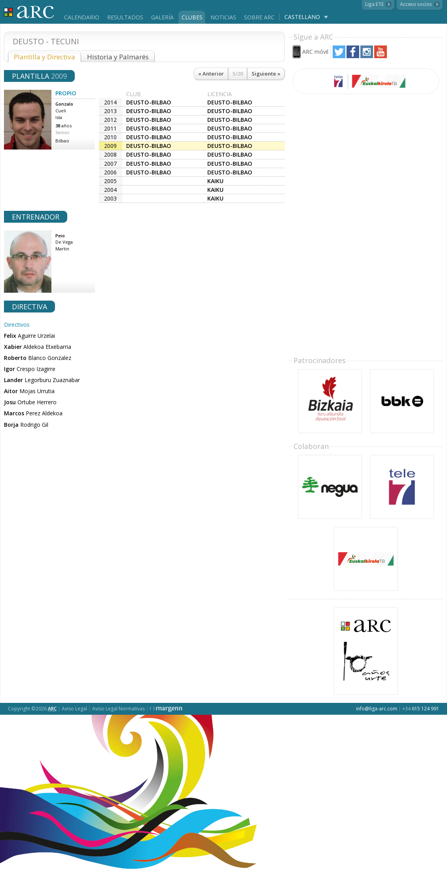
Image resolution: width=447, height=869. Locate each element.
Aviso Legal (74, 708)
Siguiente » (266, 73)
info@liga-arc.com (376, 708)
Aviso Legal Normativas (118, 708)
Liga (29, 12)
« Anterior (211, 73)
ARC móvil (315, 51)
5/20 (238, 73)
